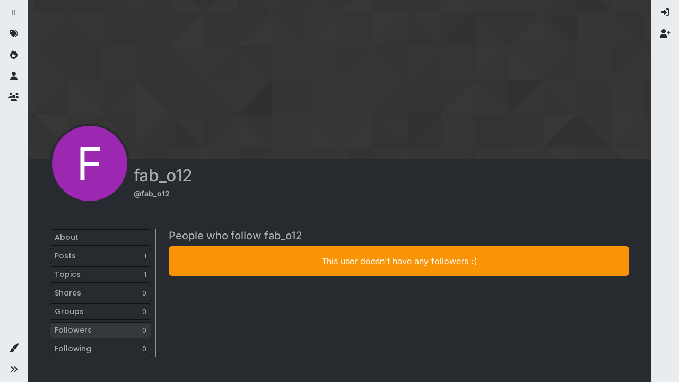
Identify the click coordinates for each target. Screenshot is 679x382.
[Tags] (13, 33)
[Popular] (13, 55)
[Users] (13, 76)
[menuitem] (665, 12)
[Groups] (13, 97)
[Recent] (13, 12)
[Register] (665, 33)
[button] (13, 348)
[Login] (665, 12)
